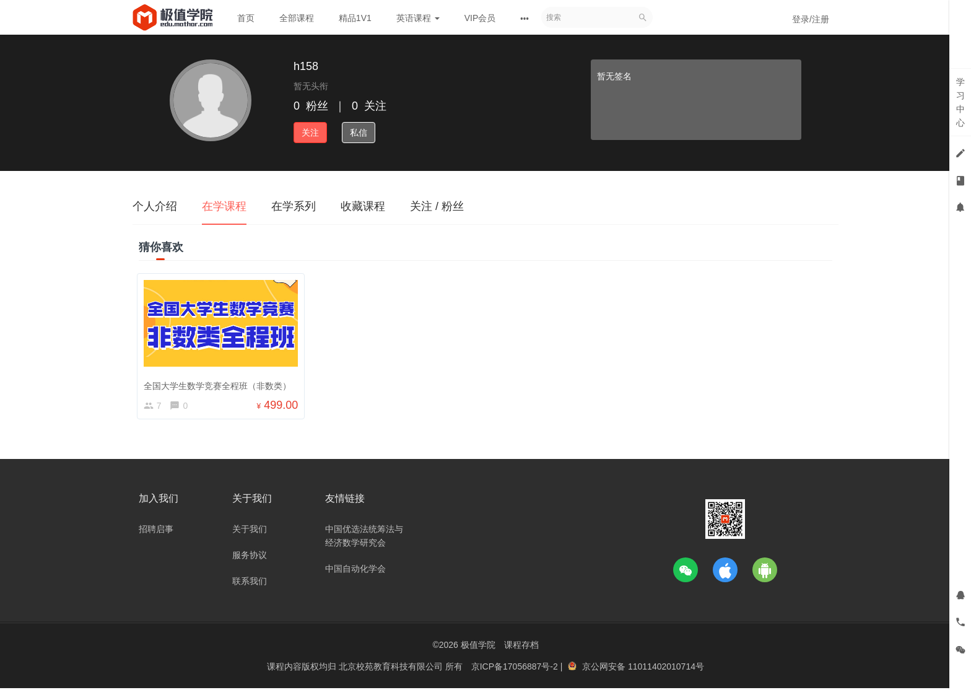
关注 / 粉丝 (437, 206)
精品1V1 (355, 18)
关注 (310, 133)
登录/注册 (810, 19)
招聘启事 (156, 531)
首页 (246, 18)
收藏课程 (363, 206)
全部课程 (296, 18)
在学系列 (293, 206)
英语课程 (418, 18)
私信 (358, 133)
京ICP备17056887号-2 (515, 668)
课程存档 (521, 647)
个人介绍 (155, 206)
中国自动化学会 (355, 570)
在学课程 (224, 206)
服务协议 (249, 557)
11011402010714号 (666, 668)
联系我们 (249, 583)
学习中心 (960, 102)
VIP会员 (480, 18)
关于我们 (249, 531)
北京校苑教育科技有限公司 (392, 668)
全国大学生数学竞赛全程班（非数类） (219, 383)
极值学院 (478, 647)
